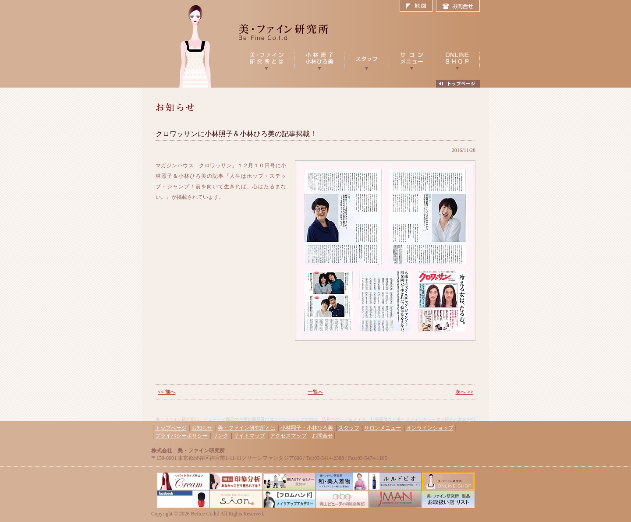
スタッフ (348, 428)
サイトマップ (249, 436)
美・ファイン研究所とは (247, 428)
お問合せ (458, 6)
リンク (220, 436)
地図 (418, 6)
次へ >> (464, 392)
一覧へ (315, 392)
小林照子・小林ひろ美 (306, 428)
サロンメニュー (382, 428)
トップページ (171, 428)
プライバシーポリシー (181, 436)
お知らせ (202, 428)
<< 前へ (167, 392)
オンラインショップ (430, 428)
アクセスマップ (288, 436)
